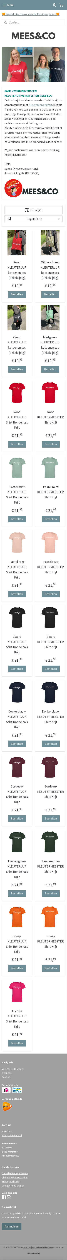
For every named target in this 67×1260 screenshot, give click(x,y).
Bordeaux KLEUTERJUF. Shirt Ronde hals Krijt (17, 794)
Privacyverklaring (11, 1181)
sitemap (27, 1247)
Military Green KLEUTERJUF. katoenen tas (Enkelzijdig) (50, 270)
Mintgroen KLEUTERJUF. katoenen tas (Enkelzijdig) (50, 345)
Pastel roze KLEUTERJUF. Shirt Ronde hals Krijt (17, 569)
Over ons (7, 1073)
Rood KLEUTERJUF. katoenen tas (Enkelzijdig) (16, 270)
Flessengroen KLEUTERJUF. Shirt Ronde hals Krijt (17, 869)
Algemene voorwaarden (15, 1177)
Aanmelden (12, 1226)
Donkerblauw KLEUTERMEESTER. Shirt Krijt (50, 716)
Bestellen (17, 294)
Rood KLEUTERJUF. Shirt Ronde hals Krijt (17, 420)
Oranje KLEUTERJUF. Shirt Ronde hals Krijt (17, 944)
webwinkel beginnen (44, 1247)
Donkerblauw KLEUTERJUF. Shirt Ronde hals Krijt (17, 719)
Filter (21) (34, 210)
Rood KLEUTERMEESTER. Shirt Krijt (50, 417)
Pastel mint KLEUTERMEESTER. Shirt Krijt (50, 492)
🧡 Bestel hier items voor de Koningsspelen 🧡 (30, 14)
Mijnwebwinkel (33, 1253)
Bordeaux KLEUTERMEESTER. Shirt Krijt (50, 791)
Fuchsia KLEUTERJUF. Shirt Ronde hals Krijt (17, 1019)
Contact (6, 1077)
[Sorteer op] (33, 219)
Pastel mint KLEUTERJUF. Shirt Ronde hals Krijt (17, 494)
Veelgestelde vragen (13, 1069)
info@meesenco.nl (12, 1135)
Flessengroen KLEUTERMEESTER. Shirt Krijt (50, 866)
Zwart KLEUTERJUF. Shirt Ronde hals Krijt (17, 644)
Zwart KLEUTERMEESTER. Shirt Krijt (50, 642)
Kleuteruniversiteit (40, 105)
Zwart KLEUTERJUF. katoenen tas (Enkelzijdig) (16, 345)
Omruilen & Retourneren (15, 1173)
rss (33, 1247)
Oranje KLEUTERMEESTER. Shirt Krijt (50, 941)
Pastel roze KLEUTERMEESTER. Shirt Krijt (50, 567)
